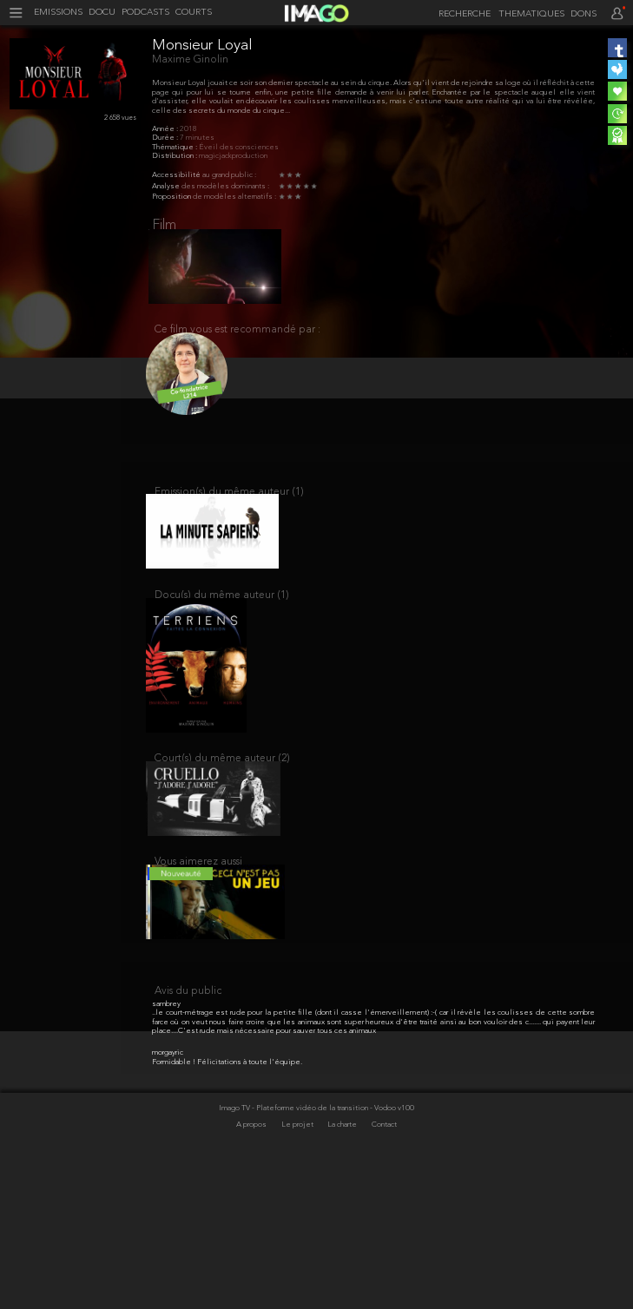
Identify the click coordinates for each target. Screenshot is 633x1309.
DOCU (102, 13)
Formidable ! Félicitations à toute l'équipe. (227, 1203)
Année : (166, 129)
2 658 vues (120, 118)
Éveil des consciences (239, 147)
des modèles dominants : (225, 186)
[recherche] (461, 14)
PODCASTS (145, 13)
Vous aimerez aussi (198, 907)
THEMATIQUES (531, 14)
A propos (252, 1266)
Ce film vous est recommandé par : (237, 339)
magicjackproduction (233, 156)
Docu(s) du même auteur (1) (222, 620)
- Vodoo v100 (392, 1249)
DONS (583, 14)
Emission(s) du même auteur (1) (229, 508)
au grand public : (229, 175)
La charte (343, 1266)
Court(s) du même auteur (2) (222, 794)
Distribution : (175, 156)
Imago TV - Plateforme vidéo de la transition (294, 1249)
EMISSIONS (58, 13)
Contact (384, 1266)
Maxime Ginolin (190, 60)
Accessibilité (177, 175)
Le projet (298, 1266)
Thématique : (175, 147)
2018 (188, 129)
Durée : (166, 137)
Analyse (166, 186)
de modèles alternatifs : (234, 197)
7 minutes (197, 137)
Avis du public (188, 1133)
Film (164, 226)
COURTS (193, 13)
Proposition (172, 197)
